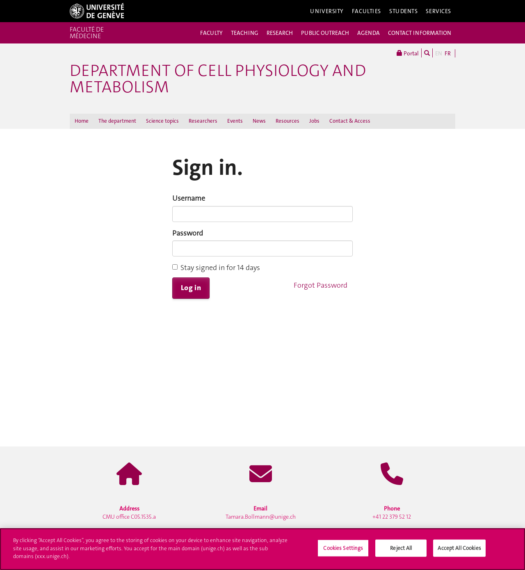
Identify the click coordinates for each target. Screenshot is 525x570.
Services (438, 11)
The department (117, 120)
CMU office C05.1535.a (129, 512)
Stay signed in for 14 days (216, 267)
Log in (191, 288)
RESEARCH (280, 33)
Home (82, 120)
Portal (408, 53)
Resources (287, 120)
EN (438, 53)
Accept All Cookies (459, 553)
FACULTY (211, 33)
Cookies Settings (343, 553)
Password (187, 233)
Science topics (162, 120)
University (327, 11)
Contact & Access (349, 120)
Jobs (314, 120)
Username (188, 198)
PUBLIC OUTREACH (325, 33)
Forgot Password (320, 285)
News (259, 120)
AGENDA (368, 33)
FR (448, 53)
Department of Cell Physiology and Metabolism (218, 78)
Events (235, 120)
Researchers (203, 120)
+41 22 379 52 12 (391, 512)
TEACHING (244, 33)
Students (403, 11)
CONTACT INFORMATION (419, 33)
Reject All (401, 553)
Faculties (366, 11)
